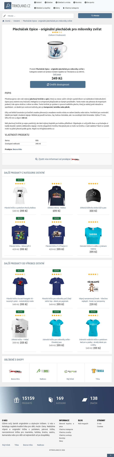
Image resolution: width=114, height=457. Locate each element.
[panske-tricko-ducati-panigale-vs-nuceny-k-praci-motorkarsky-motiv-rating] (20, 274)
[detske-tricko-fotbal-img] (20, 327)
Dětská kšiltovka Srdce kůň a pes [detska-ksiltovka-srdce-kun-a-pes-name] (93, 208)
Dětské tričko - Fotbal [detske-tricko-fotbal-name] (20, 339)
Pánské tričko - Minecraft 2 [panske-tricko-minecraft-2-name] (20, 246)
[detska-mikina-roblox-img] (56, 195)
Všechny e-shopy (65, 435)
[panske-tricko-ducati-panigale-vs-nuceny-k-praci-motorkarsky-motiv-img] (20, 286)
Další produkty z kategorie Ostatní (24, 172)
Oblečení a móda (63, 2)
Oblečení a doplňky (42, 8)
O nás (99, 424)
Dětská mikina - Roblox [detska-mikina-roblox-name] (57, 208)
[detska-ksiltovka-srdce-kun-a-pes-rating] (93, 183)
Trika (17, 445)
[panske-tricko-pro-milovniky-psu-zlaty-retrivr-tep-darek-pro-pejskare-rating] (56, 274)
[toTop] (110, 455)
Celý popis (57, 74)
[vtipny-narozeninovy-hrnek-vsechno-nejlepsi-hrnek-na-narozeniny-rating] (93, 274)
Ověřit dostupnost (57, 84)
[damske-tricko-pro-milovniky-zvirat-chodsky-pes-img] (56, 327)
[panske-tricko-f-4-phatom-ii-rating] (56, 222)
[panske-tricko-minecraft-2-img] (20, 233)
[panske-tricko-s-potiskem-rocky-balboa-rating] (20, 183)
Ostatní (38, 2)
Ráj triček (6, 445)
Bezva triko (17, 149)
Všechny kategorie (71, 8)
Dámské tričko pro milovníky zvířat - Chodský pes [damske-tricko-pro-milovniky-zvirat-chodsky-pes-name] (57, 340)
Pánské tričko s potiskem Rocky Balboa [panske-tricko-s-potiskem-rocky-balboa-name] (20, 208)
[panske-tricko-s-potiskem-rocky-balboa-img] (20, 195)
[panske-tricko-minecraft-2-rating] (20, 222)
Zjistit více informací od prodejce (57, 159)
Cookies (100, 427)
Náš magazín (83, 424)
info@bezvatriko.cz (46, 129)
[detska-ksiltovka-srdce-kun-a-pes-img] (93, 195)
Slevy (61, 441)
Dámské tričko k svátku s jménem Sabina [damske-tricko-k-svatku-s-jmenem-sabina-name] (93, 247)
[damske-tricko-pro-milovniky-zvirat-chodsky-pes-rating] (56, 315)
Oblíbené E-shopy (14, 359)
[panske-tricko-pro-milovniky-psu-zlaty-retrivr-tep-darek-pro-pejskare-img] (56, 286)
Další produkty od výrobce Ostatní (24, 263)
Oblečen (48, 2)
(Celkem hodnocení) (57, 35)
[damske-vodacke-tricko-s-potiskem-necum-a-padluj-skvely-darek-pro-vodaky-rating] (93, 315)
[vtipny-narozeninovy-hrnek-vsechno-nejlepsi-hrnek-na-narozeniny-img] (93, 286)
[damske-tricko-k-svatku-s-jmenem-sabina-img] (93, 233)
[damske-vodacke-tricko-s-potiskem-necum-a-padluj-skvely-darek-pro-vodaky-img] (93, 327)
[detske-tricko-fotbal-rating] (20, 315)
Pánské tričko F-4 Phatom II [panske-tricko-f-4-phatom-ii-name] (56, 246)
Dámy (56, 8)
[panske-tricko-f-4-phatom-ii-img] (56, 233)
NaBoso (40, 445)
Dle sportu (89, 2)
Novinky (77, 2)
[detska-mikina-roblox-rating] (56, 183)
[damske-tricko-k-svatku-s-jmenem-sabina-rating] (93, 222)
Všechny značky (65, 432)
